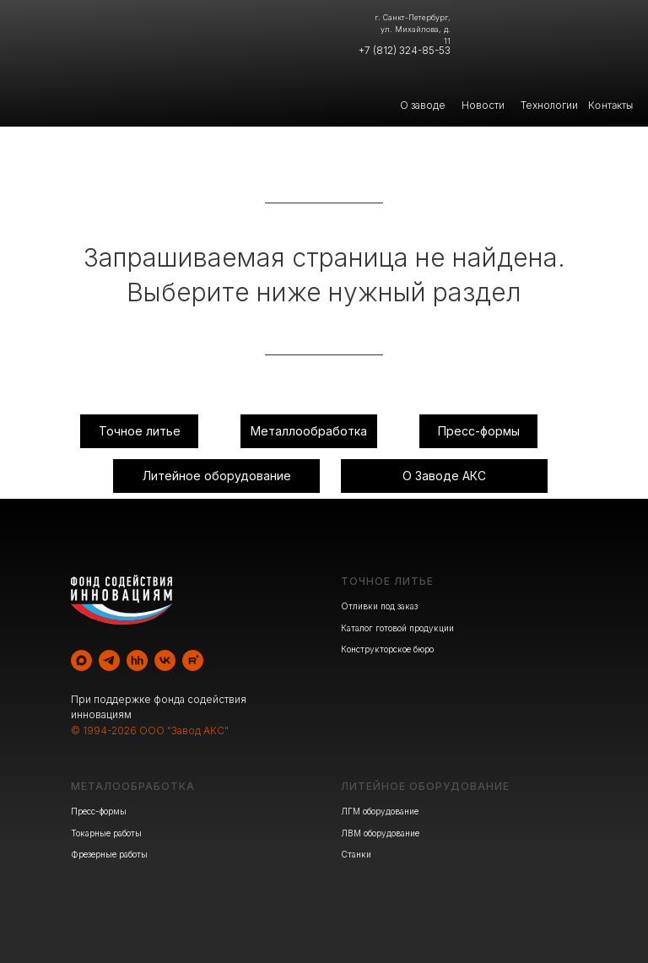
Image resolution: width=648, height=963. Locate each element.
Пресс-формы (99, 811)
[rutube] (192, 660)
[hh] (137, 660)
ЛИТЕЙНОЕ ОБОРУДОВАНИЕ (425, 786)
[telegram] (109, 660)
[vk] (165, 660)
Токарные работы (106, 833)
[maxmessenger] (81, 660)
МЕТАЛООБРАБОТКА (133, 786)
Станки (356, 854)
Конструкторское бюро (387, 649)
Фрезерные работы (109, 854)
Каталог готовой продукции (397, 628)
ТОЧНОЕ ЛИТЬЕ (387, 581)
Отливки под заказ (379, 606)
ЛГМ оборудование (379, 811)
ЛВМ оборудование (380, 833)
